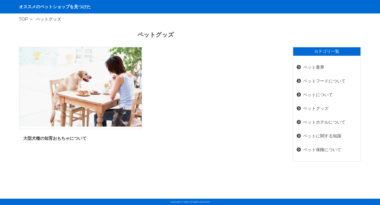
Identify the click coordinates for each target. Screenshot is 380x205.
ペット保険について (322, 149)
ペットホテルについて (324, 122)
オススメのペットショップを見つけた (55, 6)
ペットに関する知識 (322, 135)
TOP (23, 19)
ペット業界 (313, 67)
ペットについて (318, 94)
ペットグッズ (316, 108)
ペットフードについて (324, 80)
